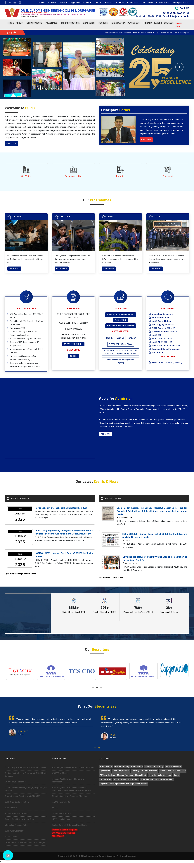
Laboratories (105, 779)
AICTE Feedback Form (61, 813)
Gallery (121, 2)
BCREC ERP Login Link (14, 831)
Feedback (109, 2)
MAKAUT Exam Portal (61, 802)
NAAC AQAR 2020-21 (160, 338)
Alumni (63, 2)
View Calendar (29, 574)
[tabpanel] (20, 671)
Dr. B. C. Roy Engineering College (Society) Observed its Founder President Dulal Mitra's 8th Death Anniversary (64, 532)
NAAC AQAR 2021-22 (160, 342)
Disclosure (134, 2)
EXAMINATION (118, 22)
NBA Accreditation (159, 317)
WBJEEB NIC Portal (60, 773)
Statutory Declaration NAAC (17, 813)
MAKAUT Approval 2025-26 (163, 331)
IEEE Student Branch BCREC (120, 314)
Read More (11, 143)
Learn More (14, 269)
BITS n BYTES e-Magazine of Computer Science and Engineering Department (121, 351)
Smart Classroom (173, 766)
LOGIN (73, 356)
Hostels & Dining (121, 766)
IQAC (97, 2)
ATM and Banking (107, 775)
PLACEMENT (134, 22)
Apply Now (105, 434)
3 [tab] (101, 687)
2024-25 (109, 338)
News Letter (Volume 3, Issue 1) (165, 362)
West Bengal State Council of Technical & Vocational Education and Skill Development (71, 788)
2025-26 (120, 338)
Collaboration (147, 2)
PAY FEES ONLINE (73, 344)
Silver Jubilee (11, 837)
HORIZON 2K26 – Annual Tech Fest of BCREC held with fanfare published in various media (154, 536)
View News (118, 577)
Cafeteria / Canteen (121, 771)
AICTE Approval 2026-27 (162, 328)
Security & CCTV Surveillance (144, 771)
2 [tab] (97, 687)
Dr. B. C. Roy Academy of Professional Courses (25, 767)
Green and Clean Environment (164, 349)
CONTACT (168, 22)
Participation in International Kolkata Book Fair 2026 (61, 508)
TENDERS (103, 22)
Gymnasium (105, 771)
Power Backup (179, 771)
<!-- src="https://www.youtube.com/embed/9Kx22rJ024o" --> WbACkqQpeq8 (50, 425)
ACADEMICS (51, 22)
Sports (176, 775)
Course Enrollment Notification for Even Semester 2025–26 (137, 32)
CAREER (158, 22)
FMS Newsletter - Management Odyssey (120, 361)
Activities (41, 2)
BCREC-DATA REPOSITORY (120, 325)
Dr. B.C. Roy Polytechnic (15, 782)
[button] (14, 67)
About (19, 22)
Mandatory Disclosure (161, 314)
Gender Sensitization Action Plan (19, 819)
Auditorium (150, 766)
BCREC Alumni (11, 808)
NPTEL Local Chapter (61, 819)
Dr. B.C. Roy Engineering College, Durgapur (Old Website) (26, 788)
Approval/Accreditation (80, 2)
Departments (34, 22)
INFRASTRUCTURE (70, 22)
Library (160, 766)
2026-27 (132, 338)
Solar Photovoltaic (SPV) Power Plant (157, 779)
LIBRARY (147, 22)
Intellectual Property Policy (16, 825)
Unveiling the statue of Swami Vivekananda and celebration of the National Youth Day (155, 558)
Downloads (163, 2)
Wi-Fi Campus (106, 766)
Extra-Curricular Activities (159, 775)
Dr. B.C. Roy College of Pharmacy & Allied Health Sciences (26, 774)
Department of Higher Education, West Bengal (25, 842)
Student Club (140, 775)
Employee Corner (180, 2)
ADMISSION (88, 22)
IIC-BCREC (121, 320)
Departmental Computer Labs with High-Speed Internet (124, 784)
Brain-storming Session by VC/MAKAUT (22, 796)
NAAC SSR (155, 335)
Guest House (137, 766)
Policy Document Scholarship (164, 345)
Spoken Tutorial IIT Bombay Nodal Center (70, 825)
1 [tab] (93, 687)
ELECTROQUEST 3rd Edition (120, 344)
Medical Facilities (125, 775)
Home (11, 22)
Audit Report (156, 352)
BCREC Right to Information (17, 802)
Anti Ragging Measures (161, 324)
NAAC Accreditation (160, 321)
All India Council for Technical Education (69, 796)
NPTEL (55, 808)
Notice (53, 2)
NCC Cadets (133, 779)
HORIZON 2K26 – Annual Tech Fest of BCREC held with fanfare (64, 555)
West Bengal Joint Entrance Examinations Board (73, 767)
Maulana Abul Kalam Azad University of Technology (69, 780)
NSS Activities (120, 779)
